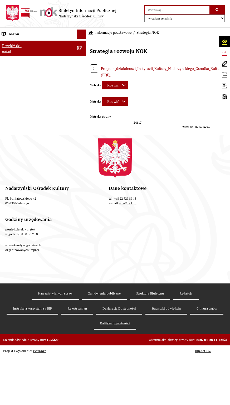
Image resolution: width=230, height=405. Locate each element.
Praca (6, 146)
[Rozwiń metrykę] (115, 85)
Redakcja (186, 345)
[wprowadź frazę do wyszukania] (177, 10)
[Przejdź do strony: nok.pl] (224, 63)
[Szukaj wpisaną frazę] (217, 10)
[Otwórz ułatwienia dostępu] (224, 41)
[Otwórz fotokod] (224, 96)
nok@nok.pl (127, 255)
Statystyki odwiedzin (166, 360)
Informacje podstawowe (21, 43)
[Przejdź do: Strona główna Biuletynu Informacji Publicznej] (91, 33)
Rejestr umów (13, 137)
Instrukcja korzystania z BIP (32, 360)
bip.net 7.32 (203, 403)
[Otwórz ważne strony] (224, 74)
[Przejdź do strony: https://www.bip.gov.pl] (224, 52)
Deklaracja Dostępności (119, 360)
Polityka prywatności (115, 375)
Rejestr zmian (77, 360)
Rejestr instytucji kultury (22, 155)
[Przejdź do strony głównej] (60, 13)
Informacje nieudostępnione (25, 165)
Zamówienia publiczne (104, 345)
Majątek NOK (12, 128)
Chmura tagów (207, 360)
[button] (83, 43)
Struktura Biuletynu (150, 345)
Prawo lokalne (13, 119)
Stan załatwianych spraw (55, 345)
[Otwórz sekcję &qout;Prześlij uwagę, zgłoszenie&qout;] (224, 85)
